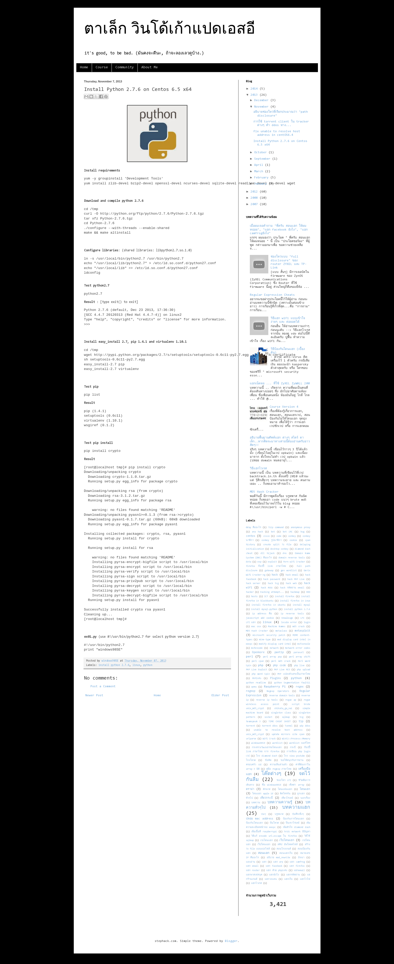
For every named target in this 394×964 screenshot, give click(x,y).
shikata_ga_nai (283, 708)
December (262, 100)
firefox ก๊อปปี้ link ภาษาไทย (266, 566)
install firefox (285, 596)
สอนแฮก (263, 853)
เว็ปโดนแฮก (264, 844)
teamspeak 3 (253, 721)
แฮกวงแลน (271, 879)
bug (302, 532)
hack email (292, 575)
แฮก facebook (274, 866)
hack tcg (273, 583)
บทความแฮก (296, 807)
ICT (266, 596)
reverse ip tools (267, 700)
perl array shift (299, 657)
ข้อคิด (268, 760)
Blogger (231, 941)
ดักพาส (266, 789)
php (260, 665)
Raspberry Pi (275, 686)
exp (259, 562)
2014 (255, 88)
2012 (255, 191)
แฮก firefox (297, 866)
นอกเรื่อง (305, 798)
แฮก (264, 862)
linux (136, 665)
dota (248, 562)
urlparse (251, 739)
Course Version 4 (284, 406)
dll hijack (267, 553)
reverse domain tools (282, 695)
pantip (279, 652)
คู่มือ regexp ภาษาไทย (278, 769)
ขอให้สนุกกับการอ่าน (292, 760)
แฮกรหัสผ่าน (293, 875)
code (278, 536)
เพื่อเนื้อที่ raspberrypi (264, 832)
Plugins (275, 678)
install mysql (301, 605)
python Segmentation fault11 (292, 683)
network (274, 648)
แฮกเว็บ (288, 879)
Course (102, 67)
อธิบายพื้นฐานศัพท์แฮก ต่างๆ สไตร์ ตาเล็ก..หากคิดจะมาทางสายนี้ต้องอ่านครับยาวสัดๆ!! (280, 441)
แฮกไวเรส (256, 883)
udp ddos (304, 726)
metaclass (281, 631)
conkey (292, 536)
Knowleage (287, 618)
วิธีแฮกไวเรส (258, 468)
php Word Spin (261, 674)
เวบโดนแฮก (266, 840)
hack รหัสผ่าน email (292, 588)
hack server (253, 583)
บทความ (255, 802)
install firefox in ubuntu (268, 605)
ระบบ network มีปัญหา (297, 832)
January (261, 183)
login (307, 622)
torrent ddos (270, 726)
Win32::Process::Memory (296, 739)
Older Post (220, 695)
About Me (149, 67)
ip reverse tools (292, 614)
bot (273, 532)
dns (285, 553)
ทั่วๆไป (249, 798)
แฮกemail (299, 870)
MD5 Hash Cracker (264, 491)
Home (84, 67)
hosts (254, 596)
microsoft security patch (269, 635)
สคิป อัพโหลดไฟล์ (287, 844)
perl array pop (272, 657)
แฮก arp (278, 862)
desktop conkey (279, 549)
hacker (250, 592)
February (262, 177)
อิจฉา (301, 857)
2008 (255, 197)
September (263, 158)
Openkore (258, 652)
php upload (303, 670)
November (262, 106)
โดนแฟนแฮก (285, 789)
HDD (308, 592)
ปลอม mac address (259, 818)
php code (279, 665)
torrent (250, 726)
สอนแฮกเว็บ (285, 853)
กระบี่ (293, 747)
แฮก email (252, 866)
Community (124, 67)
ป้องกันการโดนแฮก (293, 819)
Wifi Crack (269, 739)
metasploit (302, 630)
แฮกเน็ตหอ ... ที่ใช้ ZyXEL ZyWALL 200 (280, 383)
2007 (255, 204)
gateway (268, 570)
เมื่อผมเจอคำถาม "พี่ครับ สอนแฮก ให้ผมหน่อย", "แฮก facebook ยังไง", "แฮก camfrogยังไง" (279, 229)
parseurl (299, 652)
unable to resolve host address (278, 730)
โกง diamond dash (266, 756)
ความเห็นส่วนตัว (278, 764)
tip (301, 721)
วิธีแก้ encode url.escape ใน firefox (274, 836)
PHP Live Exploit (256, 670)
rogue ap (290, 700)
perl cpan (258, 661)
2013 (255, 95)
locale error (289, 622)
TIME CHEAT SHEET (280, 721)
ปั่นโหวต (274, 823)
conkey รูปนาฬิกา (271, 540)
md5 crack (298, 626)
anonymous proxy (300, 527)
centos (250, 536)
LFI (302, 618)
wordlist (277, 743)
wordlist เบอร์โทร (299, 743)
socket (268, 717)
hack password (271, 579)
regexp (250, 691)
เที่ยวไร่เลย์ (287, 798)
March (259, 171)
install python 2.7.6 (113, 665)
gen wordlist (288, 570)
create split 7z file (277, 544)
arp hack (257, 532)
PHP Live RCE (282, 670)
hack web (291, 583)
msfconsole (303, 644)
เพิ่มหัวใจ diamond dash (296, 827)
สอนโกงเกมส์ (284, 849)
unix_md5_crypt (255, 734)
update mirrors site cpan (288, 734)
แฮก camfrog (297, 862)
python (147, 665)
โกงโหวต (251, 760)
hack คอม (266, 588)
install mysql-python (264, 609)
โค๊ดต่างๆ (271, 773)
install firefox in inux (295, 601)
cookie (293, 540)
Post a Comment (103, 686)
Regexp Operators (278, 691)
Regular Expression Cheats (272, 295)
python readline (256, 683)
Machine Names (276, 626)
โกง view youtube (294, 756)
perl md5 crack (280, 661)
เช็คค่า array (296, 785)
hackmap (294, 592)
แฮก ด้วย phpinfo (276, 870)
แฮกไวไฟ (305, 879)
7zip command (276, 527)
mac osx (256, 626)
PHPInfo (256, 678)
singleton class (281, 713)
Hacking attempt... (272, 592)
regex (300, 686)
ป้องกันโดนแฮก (254, 823)
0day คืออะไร (253, 527)
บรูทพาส (279, 814)
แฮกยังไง (274, 875)
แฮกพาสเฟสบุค (254, 875)
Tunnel (288, 726)
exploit (272, 562)
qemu (253, 687)
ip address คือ (262, 614)
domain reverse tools (292, 558)
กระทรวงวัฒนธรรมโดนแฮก (267, 747)
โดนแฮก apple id (262, 794)
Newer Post (94, 695)
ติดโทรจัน (285, 794)
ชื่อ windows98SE (271, 785)
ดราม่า (250, 789)
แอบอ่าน (250, 862)
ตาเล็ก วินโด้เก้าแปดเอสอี (169, 28)
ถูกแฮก (301, 794)
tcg (301, 717)
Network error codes (297, 648)
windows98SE (258, 743)
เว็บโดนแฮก (286, 840)
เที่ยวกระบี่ (266, 798)
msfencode (257, 648)
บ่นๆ (263, 814)
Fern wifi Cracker (294, 562)
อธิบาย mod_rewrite (278, 857)
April (259, 165)
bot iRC (287, 532)
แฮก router (253, 870)
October (261, 152)
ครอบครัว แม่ (253, 764)
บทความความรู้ (280, 802)
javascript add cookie (260, 618)
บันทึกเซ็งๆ (298, 814)
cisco (266, 536)
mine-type (265, 639)
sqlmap (286, 717)
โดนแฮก (305, 789)
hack (275, 575)
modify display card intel (275, 644)
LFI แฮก (251, 622)
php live (299, 665)
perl (249, 656)
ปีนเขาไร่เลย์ (292, 823)
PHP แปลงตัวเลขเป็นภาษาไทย (293, 674)
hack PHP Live (296, 579)
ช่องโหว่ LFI (284, 780)
